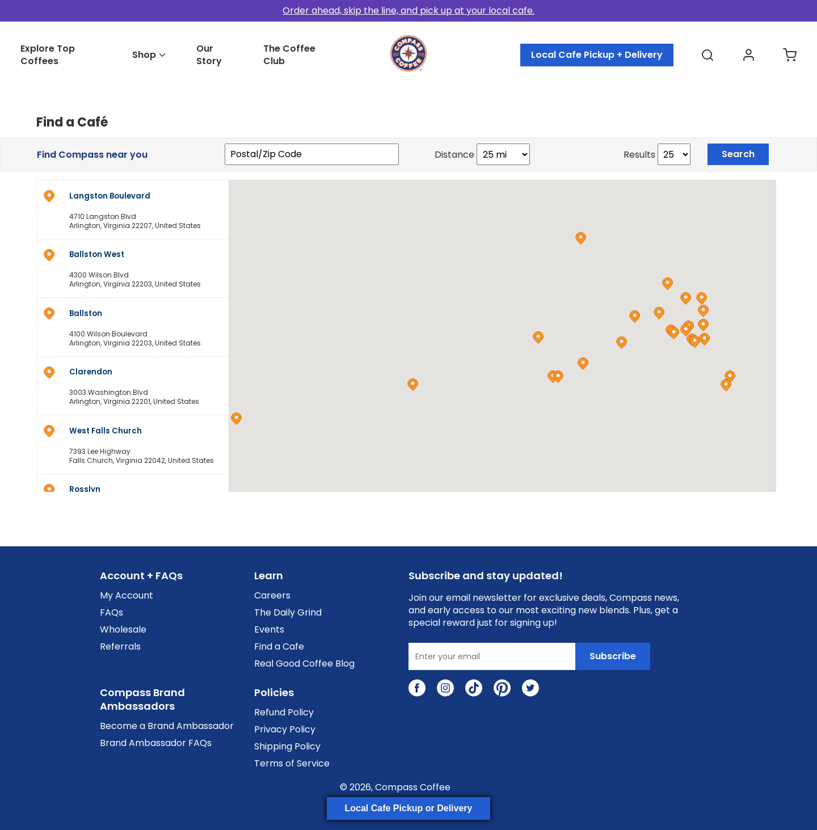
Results (639, 155)
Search (738, 154)
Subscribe (612, 656)
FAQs (111, 612)
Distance (454, 155)
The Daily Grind (288, 612)
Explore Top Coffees (47, 55)
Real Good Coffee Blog (304, 664)
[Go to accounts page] (749, 55)
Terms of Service (292, 763)
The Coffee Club (289, 55)
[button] (538, 337)
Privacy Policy (284, 729)
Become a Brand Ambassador (167, 726)
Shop (144, 55)
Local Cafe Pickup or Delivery (409, 808)
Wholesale (123, 629)
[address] (132, 209)
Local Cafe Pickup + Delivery (597, 54)
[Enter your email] (491, 656)
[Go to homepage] (408, 68)
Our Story (209, 55)
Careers (272, 595)
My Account (126, 595)
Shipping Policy (287, 746)
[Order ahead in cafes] (408, 11)
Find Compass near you (92, 155)
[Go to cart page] (790, 55)
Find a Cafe (279, 647)
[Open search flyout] (707, 55)
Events (269, 629)
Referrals (120, 647)
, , (147, 210)
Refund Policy (284, 712)
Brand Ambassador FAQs (156, 743)
